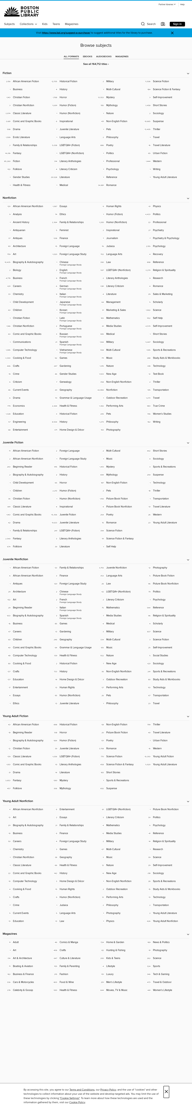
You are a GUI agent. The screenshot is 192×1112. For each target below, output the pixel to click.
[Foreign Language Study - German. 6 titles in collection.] (72, 286)
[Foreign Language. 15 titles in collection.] (72, 246)
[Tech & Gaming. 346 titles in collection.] (166, 974)
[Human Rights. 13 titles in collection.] (72, 688)
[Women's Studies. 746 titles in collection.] (166, 414)
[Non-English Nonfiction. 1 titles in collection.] (119, 881)
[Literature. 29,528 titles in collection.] (72, 177)
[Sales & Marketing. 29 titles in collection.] (166, 294)
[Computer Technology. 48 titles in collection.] (26, 656)
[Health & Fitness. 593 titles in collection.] (72, 990)
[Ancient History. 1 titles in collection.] (26, 222)
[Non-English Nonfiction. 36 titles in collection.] (119, 672)
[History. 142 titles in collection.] (72, 873)
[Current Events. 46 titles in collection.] (26, 390)
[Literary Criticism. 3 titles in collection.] (119, 817)
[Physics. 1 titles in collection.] (119, 921)
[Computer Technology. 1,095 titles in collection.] (26, 350)
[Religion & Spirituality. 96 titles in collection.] (166, 616)
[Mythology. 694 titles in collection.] (119, 475)
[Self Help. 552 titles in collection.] (166, 318)
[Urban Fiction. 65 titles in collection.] (166, 153)
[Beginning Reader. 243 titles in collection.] (26, 467)
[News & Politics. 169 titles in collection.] (166, 942)
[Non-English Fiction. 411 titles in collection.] (119, 121)
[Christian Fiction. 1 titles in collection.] (26, 318)
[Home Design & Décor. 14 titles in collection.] (72, 680)
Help (182, 4)
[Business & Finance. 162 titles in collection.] (26, 974)
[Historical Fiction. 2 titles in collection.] (72, 664)
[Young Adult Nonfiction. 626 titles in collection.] (166, 921)
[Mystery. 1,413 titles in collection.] (119, 467)
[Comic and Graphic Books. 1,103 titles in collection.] (26, 765)
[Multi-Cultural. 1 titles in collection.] (119, 89)
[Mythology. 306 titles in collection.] (72, 789)
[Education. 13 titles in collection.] (26, 921)
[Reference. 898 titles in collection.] (166, 262)
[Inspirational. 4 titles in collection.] (72, 507)
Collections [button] (28, 24)
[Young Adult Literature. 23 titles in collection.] (166, 523)
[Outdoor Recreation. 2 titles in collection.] (119, 889)
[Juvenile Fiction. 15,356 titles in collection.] (72, 515)
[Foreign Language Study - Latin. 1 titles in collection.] (72, 318)
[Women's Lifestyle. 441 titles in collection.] (166, 990)
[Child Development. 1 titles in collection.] (26, 302)
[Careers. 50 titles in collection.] (26, 841)
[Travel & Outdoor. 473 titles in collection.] (166, 982)
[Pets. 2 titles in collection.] (119, 491)
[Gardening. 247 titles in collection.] (72, 366)
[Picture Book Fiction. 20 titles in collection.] (119, 733)
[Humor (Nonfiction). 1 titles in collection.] (72, 113)
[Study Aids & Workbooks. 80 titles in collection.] (166, 680)
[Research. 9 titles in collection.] (166, 278)
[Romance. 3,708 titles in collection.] (119, 749)
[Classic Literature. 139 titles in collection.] (26, 757)
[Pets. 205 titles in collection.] (119, 414)
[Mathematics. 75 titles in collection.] (119, 608)
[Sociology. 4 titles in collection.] (166, 459)
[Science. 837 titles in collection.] (166, 632)
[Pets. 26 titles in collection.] (119, 696)
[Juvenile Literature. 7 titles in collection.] (72, 129)
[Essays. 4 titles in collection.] (26, 696)
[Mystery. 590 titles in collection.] (72, 781)
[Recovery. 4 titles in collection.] (166, 254)
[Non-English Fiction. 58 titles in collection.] (119, 725)
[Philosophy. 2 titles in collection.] (119, 137)
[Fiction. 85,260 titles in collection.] (26, 161)
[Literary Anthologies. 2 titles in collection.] (119, 278)
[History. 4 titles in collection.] (72, 89)
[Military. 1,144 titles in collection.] (119, 342)
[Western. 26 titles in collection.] (166, 515)
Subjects (9, 24)
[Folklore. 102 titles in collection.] (26, 169)
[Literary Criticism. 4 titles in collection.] (72, 169)
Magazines (71, 24)
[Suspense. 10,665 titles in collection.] (166, 121)
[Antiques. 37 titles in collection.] (26, 238)
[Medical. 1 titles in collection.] (72, 185)
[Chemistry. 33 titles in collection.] (26, 294)
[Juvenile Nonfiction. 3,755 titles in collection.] (119, 568)
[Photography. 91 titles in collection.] (166, 950)
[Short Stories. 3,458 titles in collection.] (166, 105)
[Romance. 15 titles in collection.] (119, 523)
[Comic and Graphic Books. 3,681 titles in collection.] (26, 121)
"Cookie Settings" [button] (70, 1098)
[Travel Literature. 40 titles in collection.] (166, 733)
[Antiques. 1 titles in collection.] (26, 584)
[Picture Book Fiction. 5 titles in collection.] (166, 576)
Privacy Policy (108, 1089)
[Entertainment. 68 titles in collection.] (26, 430)
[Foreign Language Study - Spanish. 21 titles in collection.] (72, 342)
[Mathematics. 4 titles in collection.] (119, 825)
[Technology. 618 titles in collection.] (166, 366)
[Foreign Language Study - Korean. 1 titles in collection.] (72, 310)
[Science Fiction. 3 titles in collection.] (166, 640)
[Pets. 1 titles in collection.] (119, 129)
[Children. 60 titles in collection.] (26, 640)
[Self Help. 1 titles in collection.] (119, 547)
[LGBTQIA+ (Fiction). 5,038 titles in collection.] (72, 145)
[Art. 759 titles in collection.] (26, 254)
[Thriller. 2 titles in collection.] (166, 382)
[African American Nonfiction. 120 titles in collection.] (26, 206)
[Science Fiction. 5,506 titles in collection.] (166, 81)
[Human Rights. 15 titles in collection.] (72, 889)
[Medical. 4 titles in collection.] (119, 624)
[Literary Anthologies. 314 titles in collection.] (72, 161)
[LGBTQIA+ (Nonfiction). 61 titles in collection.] (119, 809)
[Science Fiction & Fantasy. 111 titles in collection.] (119, 539)
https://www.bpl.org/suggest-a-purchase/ (66, 33)
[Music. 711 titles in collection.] (119, 358)
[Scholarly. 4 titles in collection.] (166, 624)
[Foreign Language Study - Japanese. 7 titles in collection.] (72, 302)
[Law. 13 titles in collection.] (72, 921)
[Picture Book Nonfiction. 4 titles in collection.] (119, 507)
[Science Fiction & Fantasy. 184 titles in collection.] (166, 89)
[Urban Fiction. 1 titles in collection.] (166, 741)
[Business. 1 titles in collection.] (26, 89)
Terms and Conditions (82, 1089)
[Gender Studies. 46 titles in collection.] (72, 374)
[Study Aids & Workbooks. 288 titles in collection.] (166, 358)
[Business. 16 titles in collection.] (26, 624)
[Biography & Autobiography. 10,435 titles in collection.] (26, 262)
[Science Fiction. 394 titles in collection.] (119, 531)
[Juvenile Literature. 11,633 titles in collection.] (72, 523)
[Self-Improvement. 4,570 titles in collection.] (166, 326)
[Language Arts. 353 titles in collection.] (119, 576)
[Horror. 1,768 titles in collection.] (72, 97)
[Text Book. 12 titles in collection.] (166, 374)
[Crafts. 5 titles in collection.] (26, 897)
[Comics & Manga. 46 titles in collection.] (72, 942)
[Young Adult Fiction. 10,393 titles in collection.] (166, 757)
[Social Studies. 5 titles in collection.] (166, 656)
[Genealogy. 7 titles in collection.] (72, 382)
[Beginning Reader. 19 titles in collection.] (26, 733)
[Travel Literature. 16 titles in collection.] (166, 145)
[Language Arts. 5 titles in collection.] (72, 913)
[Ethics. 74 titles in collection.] (72, 214)
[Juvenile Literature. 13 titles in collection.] (72, 704)
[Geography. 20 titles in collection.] (72, 390)
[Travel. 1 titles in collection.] (166, 137)
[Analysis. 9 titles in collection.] (26, 214)
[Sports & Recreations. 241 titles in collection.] (166, 672)
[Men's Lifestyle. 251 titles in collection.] (119, 982)
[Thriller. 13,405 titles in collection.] (166, 129)
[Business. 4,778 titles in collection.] (26, 278)
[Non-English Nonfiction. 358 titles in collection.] (119, 382)
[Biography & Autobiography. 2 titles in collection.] (26, 475)
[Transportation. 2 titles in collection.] (166, 905)
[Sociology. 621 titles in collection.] (166, 664)
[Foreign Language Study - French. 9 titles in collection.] (72, 278)
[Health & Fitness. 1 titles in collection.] (26, 185)
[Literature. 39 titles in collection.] (72, 547)
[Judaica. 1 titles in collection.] (72, 905)
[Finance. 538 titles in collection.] (72, 238)
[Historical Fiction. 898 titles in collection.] (72, 725)
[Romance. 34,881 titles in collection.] (119, 185)
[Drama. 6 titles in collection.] (26, 398)
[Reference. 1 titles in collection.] (119, 177)
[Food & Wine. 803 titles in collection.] (72, 982)
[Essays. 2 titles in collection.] (72, 817)
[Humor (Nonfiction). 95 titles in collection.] (72, 696)
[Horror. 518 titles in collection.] (72, 733)
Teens (56, 24)
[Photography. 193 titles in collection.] (119, 430)
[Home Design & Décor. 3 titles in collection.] (72, 881)
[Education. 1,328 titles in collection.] (26, 414)
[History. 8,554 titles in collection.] (72, 422)
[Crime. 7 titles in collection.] (26, 905)
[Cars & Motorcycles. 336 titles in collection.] (26, 982)
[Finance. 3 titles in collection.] (72, 576)
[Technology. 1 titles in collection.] (166, 483)
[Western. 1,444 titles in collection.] (166, 161)
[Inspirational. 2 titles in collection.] (119, 230)
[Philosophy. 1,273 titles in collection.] (119, 422)
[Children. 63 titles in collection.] (26, 310)
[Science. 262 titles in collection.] (166, 958)
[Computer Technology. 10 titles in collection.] (26, 881)
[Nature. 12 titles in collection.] (119, 865)
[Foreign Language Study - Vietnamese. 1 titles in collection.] (72, 350)
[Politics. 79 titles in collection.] (166, 592)
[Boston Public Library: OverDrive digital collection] (21, 11)
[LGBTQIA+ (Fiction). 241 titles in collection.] (72, 531)
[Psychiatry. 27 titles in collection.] (166, 230)
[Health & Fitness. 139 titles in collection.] (72, 656)
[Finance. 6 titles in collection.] (72, 833)
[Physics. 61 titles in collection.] (166, 206)
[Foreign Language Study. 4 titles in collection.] (72, 841)
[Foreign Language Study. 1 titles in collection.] (72, 459)
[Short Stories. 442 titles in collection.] (166, 451)
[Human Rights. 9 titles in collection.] (119, 206)
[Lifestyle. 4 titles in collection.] (119, 966)
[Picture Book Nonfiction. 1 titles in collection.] (166, 809)
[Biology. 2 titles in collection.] (26, 270)
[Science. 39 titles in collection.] (166, 857)
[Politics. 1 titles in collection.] (119, 153)
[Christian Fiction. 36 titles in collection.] (26, 499)
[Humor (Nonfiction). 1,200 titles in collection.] (119, 222)
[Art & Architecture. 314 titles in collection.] (26, 958)
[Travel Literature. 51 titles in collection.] (166, 507)
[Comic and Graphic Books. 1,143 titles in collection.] (26, 515)
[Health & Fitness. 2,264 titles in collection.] (72, 406)
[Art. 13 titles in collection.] (26, 817)
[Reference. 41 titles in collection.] (166, 833)
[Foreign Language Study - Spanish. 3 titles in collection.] (72, 616)
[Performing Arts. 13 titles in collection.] (119, 897)
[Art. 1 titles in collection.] (26, 950)
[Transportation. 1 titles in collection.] (166, 499)
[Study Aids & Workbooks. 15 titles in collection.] (166, 889)
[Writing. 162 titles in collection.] (166, 422)
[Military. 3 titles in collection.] (119, 632)
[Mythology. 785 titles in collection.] (119, 105)
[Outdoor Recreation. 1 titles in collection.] (119, 398)
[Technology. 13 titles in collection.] (166, 897)
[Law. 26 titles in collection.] (119, 584)
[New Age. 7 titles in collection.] (119, 664)
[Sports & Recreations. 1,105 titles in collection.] (166, 350)
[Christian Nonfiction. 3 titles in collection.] (26, 105)
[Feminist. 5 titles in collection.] (72, 230)
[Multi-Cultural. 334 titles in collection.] (119, 640)
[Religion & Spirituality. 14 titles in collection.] (166, 841)
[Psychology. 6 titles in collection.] (166, 825)
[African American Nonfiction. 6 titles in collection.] (26, 576)
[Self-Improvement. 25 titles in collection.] (166, 648)
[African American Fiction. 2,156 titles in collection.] (26, 81)
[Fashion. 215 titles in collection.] (72, 974)
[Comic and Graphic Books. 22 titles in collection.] (26, 873)
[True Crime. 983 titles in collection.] (166, 406)
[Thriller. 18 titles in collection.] (166, 491)
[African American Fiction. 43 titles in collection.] (26, 725)
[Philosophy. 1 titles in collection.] (119, 704)
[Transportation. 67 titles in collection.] (166, 696)
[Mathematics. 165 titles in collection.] (119, 318)
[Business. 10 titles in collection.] (26, 833)
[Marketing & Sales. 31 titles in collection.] (119, 310)
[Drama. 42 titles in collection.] (26, 523)
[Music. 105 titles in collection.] (119, 648)
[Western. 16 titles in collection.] (166, 749)
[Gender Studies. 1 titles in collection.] (26, 177)
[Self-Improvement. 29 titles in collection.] (166, 865)
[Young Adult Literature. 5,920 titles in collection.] (166, 765)
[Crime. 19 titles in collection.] (26, 374)
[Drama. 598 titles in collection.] (26, 129)
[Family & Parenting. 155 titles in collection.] (72, 966)
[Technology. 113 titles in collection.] (166, 688)
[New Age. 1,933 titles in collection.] (119, 374)
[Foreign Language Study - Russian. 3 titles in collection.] (72, 334)
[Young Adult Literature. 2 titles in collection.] (166, 913)
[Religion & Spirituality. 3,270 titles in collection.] (166, 270)
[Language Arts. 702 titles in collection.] (119, 254)
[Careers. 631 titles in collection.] (26, 286)
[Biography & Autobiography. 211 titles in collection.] (26, 825)
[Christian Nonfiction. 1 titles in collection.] (26, 857)
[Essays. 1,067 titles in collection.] (72, 206)
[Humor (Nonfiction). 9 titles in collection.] (72, 897)
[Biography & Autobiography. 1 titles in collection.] (26, 741)
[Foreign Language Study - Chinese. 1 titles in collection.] (72, 262)
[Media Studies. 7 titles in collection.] (119, 616)
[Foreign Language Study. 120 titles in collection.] (72, 584)
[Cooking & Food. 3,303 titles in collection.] (26, 358)
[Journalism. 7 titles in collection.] (119, 238)
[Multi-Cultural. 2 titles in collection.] (119, 451)
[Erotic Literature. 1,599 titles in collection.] (26, 137)
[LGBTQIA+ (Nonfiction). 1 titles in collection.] (72, 153)
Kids (45, 24)
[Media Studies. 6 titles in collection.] (119, 833)
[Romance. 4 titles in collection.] (166, 286)
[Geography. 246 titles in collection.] (72, 640)
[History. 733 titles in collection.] (72, 672)
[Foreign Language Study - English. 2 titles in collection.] (72, 270)
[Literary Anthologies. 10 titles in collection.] (72, 765)
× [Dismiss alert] (172, 33)
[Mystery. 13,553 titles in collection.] (119, 97)
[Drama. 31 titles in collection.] (26, 773)
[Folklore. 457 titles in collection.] (26, 789)
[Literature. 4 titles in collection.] (119, 294)
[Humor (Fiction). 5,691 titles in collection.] (72, 105)
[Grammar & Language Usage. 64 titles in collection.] (72, 648)
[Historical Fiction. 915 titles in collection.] (72, 467)
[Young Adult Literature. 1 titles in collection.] (166, 177)
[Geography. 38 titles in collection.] (72, 857)
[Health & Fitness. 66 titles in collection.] (72, 865)
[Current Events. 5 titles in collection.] (26, 913)
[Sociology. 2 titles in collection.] (166, 113)
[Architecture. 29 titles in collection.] (26, 592)
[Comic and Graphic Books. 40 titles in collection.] (26, 648)
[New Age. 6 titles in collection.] (119, 873)
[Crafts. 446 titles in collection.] (26, 366)
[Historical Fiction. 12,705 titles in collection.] (72, 81)
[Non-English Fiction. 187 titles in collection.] (119, 483)
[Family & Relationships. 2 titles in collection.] (26, 145)
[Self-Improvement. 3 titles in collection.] (166, 97)
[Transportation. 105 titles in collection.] (166, 390)
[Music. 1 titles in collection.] (119, 459)
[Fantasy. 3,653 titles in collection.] (26, 781)
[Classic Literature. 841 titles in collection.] (26, 507)
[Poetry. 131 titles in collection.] (119, 741)
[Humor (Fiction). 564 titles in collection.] (72, 741)
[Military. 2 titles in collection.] (119, 81)
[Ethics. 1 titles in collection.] (26, 704)
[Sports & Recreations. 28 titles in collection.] (166, 881)
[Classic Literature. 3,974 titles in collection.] (26, 113)
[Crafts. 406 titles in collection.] (72, 950)
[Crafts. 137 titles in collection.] (26, 672)
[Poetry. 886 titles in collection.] (119, 145)
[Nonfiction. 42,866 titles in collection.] (119, 390)
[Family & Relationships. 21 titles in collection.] (72, 825)
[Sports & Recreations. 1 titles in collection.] (119, 781)
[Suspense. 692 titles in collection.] (119, 789)
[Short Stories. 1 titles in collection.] (166, 334)
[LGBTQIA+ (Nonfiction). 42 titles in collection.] (119, 592)
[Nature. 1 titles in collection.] (119, 113)
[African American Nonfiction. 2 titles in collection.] (26, 459)
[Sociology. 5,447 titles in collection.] (166, 342)
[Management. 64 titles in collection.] (119, 302)
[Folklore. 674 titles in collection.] (26, 547)
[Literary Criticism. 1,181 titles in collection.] (119, 286)
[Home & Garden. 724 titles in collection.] (119, 942)
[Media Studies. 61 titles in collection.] (119, 326)
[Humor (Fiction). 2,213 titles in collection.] (72, 491)
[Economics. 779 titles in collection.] (26, 406)
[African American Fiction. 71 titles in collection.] (26, 451)
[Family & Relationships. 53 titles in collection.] (72, 568)
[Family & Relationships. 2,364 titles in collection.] (72, 222)
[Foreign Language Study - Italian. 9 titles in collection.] (72, 294)
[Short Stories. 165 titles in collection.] (119, 773)
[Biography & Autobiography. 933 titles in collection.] (26, 616)
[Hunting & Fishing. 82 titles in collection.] (119, 950)
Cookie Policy (77, 1102)
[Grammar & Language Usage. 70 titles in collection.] (72, 398)
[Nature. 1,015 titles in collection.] (119, 366)
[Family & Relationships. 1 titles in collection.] (26, 531)
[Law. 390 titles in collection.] (119, 262)
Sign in (177, 24)
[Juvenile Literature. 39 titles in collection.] (72, 749)
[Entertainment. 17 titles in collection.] (26, 688)
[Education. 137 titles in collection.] (26, 680)
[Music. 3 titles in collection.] (119, 857)
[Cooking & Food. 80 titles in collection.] (26, 664)
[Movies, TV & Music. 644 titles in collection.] (119, 990)
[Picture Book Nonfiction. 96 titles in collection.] (166, 584)
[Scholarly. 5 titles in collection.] (166, 302)
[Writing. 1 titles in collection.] (166, 169)
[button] (167, 4)
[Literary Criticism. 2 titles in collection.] (119, 600)
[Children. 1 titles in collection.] (26, 491)
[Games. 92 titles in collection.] (72, 358)
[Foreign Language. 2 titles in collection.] (72, 451)
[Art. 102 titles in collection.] (26, 600)
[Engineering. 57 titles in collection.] (26, 422)
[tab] (71, 56)
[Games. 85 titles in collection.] (72, 624)
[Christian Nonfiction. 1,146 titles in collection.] (26, 326)
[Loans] (163, 24)
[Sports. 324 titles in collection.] (166, 966)
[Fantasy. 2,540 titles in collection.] (26, 539)
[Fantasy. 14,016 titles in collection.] (26, 153)
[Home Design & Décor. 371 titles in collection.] (72, 430)
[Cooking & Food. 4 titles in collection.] (26, 889)
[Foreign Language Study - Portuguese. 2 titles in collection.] (72, 326)
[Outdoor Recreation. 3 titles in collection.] (119, 680)
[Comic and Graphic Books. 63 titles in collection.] (26, 334)
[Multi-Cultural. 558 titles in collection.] (119, 350)
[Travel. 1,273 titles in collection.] (166, 398)
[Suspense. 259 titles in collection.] (166, 475)
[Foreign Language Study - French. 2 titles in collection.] (72, 600)
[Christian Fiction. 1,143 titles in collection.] (26, 97)
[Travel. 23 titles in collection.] (166, 704)
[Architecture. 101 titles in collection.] (26, 246)
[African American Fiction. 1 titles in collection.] (26, 568)
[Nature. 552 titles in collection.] (119, 656)
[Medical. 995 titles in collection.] (119, 334)
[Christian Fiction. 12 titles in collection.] (26, 749)
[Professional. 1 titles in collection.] (119, 161)
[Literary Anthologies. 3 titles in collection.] (72, 539)
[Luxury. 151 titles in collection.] (119, 974)
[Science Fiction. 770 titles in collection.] (119, 757)
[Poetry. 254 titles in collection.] (119, 515)
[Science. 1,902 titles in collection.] (166, 310)
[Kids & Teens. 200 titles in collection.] (119, 958)
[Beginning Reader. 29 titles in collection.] (26, 608)
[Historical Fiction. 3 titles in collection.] (72, 414)
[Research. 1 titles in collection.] (166, 849)
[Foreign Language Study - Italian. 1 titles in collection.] (72, 608)
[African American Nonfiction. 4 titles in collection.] (26, 809)
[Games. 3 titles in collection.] (72, 849)
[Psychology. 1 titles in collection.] (119, 169)
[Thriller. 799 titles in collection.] (166, 725)
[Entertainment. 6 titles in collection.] (72, 809)
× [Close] (166, 1092)
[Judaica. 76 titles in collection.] (119, 246)
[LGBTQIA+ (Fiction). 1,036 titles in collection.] (72, 757)
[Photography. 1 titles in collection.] (119, 913)
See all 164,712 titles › (96, 64)
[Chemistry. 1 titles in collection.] (26, 849)
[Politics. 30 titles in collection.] (166, 817)
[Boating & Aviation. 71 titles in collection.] (26, 966)
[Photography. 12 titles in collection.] (166, 568)
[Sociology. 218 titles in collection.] (166, 873)
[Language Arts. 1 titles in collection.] (72, 137)
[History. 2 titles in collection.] (72, 475)
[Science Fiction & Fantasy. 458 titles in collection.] (119, 765)
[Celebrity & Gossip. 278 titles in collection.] (26, 990)
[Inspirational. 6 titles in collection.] (72, 121)
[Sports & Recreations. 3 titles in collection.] (166, 467)
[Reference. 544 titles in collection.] (166, 608)
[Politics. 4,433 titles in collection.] (166, 214)
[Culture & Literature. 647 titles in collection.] (72, 958)
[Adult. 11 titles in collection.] (26, 942)
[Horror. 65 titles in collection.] (72, 483)
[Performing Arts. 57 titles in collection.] (119, 688)
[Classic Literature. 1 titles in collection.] (26, 865)
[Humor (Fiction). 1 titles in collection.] (119, 214)
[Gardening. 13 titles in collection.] (72, 632)
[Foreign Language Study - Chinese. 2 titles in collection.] (72, 592)
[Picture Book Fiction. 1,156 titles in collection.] (119, 499)
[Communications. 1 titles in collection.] (26, 342)
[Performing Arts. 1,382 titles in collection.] (119, 406)
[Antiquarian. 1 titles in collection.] (26, 230)
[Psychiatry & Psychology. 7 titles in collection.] (166, 238)
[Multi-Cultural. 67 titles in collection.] (119, 849)
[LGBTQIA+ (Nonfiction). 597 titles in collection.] (119, 270)
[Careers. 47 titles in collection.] (26, 632)
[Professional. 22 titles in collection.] (166, 222)
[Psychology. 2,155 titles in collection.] (166, 246)
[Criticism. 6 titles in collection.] (26, 382)
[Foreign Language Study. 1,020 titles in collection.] (72, 254)
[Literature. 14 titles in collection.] (72, 773)
